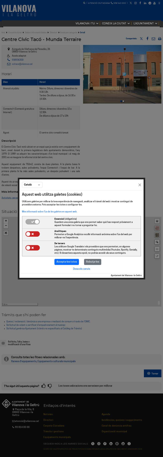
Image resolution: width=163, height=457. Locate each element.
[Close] (139, 184)
